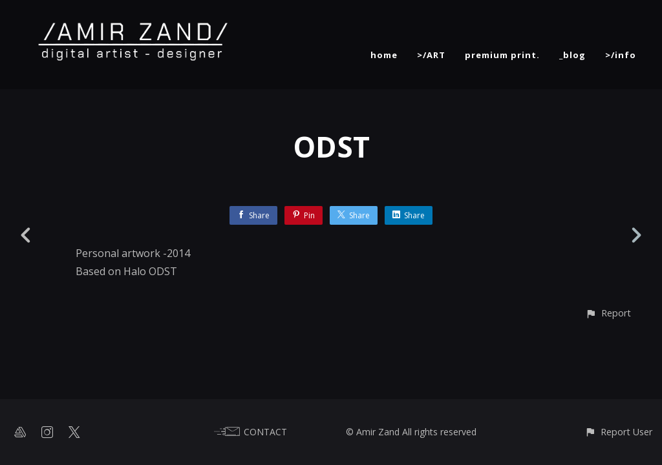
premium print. (502, 55)
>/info (620, 55)
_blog (572, 55)
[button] (608, 313)
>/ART (431, 55)
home (384, 55)
